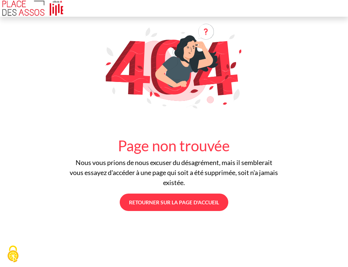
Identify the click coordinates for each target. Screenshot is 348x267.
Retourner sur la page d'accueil (174, 202)
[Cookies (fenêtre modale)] (13, 254)
